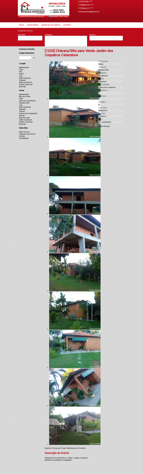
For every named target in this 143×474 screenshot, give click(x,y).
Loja (20, 76)
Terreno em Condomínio (28, 113)
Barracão (65, 40)
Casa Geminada (65, 45)
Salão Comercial (25, 82)
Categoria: (49, 35)
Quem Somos (33, 25)
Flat (20, 72)
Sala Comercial (25, 78)
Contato (67, 25)
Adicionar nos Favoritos (76, 448)
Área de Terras (24, 96)
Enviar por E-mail (59, 448)
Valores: (92, 35)
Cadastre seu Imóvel (51, 25)
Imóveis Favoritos (27, 49)
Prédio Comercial (26, 84)
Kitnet (21, 74)
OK (34, 58)
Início (21, 25)
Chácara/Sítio (24, 103)
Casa (65, 42)
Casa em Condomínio (27, 101)
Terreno (22, 111)
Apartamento (65, 38)
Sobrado (22, 80)
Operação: (22, 35)
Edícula (22, 116)
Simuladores (24, 138)
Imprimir (48, 448)
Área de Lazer (24, 118)
